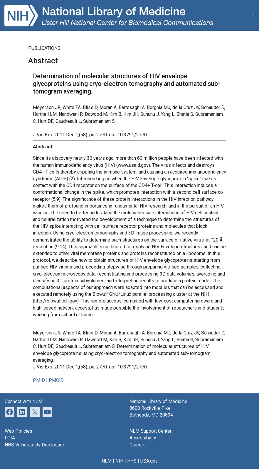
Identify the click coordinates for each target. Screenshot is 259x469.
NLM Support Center (150, 431)
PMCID (56, 380)
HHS (132, 461)
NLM (107, 461)
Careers (138, 445)
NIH (119, 461)
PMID (39, 380)
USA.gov (149, 461)
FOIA (10, 438)
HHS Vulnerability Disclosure (34, 445)
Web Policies (18, 431)
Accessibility (143, 438)
